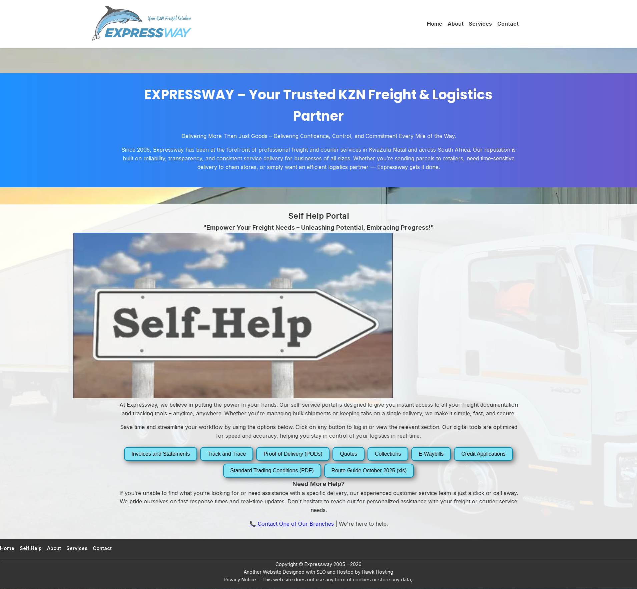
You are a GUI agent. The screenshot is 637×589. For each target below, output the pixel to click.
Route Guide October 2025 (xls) (369, 470)
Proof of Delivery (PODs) (292, 454)
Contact (508, 23)
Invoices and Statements (160, 454)
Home (434, 23)
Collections (388, 454)
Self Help (31, 548)
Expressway (318, 564)
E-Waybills (431, 454)
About (456, 23)
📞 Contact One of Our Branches (291, 523)
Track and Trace (226, 454)
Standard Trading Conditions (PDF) (272, 470)
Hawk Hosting (377, 572)
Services (480, 23)
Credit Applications (483, 454)
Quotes (348, 454)
